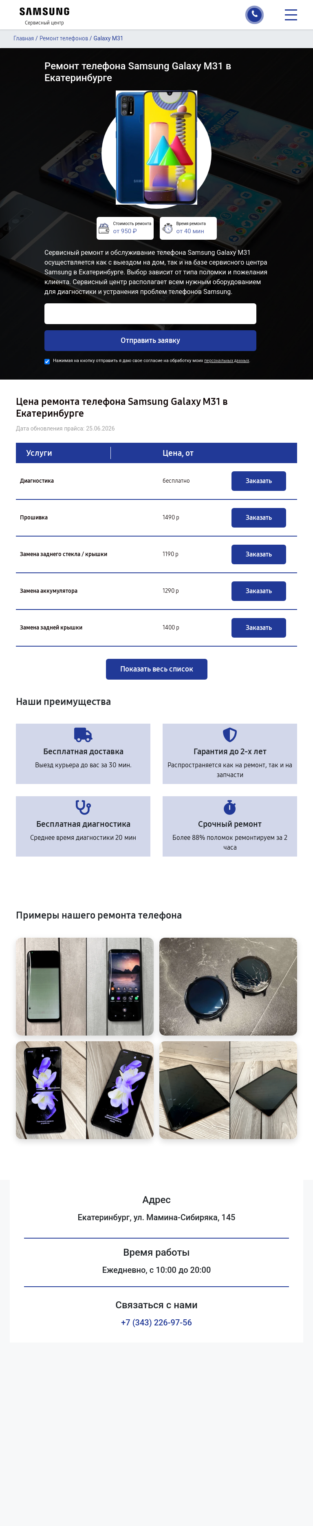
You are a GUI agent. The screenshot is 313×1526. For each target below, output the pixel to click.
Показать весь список (156, 669)
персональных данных (226, 360)
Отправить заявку (150, 340)
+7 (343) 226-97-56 (156, 1322)
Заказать (259, 481)
